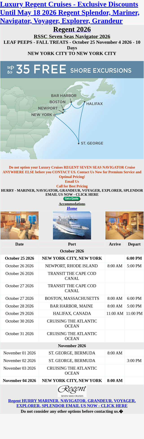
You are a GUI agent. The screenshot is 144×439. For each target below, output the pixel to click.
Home (72, 208)
